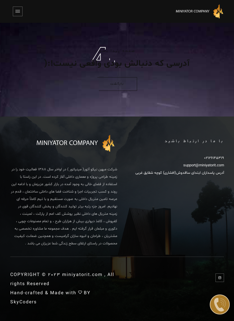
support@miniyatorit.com (203, 165)
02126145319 (214, 158)
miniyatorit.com (82, 275)
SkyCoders (23, 302)
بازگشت (117, 84)
